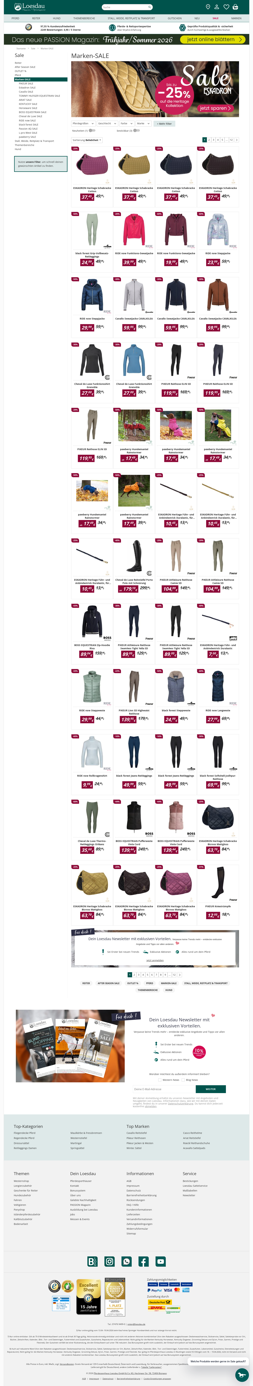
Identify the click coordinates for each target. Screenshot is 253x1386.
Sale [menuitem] (215, 18)
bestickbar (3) (125, 130)
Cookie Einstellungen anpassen (157, 1378)
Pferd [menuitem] (15, 18)
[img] (235, 8)
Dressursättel (21, 1143)
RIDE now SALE (27, 120)
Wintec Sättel (134, 1148)
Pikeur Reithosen (136, 1138)
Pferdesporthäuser (81, 1181)
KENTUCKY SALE (28, 104)
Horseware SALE (28, 108)
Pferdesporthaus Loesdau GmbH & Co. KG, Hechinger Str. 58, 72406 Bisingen (130, 1373)
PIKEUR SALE (26, 83)
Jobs (72, 1214)
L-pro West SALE (28, 132)
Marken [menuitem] (236, 18)
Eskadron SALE (27, 87)
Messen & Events (80, 1219)
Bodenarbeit (21, 1224)
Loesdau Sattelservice (195, 1185)
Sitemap (131, 1233)
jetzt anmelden (155, 960)
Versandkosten (67, 1364)
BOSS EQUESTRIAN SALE (33, 112)
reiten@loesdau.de (136, 1324)
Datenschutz (134, 1190)
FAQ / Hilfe (133, 1204)
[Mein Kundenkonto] (216, 9)
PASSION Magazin (80, 1204)
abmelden (151, 1106)
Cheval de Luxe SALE (30, 116)
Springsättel (77, 1148)
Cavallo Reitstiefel (137, 1133)
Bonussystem (77, 1190)
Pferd (18, 75)
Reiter (18, 62)
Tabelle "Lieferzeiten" (151, 1367)
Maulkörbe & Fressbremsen (86, 1133)
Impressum (133, 1185)
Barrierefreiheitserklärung (142, 1195)
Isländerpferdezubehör (27, 1214)
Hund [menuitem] (56, 18)
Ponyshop (19, 1209)
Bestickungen (190, 1181)
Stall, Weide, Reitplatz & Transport (34, 141)
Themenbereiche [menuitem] (84, 18)
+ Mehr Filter (164, 123)
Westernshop (21, 1181)
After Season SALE (25, 67)
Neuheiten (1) (80, 130)
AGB (129, 1181)
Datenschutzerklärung (180, 1103)
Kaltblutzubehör (23, 1219)
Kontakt (74, 1185)
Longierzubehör (23, 1185)
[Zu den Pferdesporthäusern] (208, 7)
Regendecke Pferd (24, 1138)
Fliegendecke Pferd (24, 1133)
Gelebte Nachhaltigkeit (83, 1200)
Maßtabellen (190, 1190)
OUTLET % (20, 71)
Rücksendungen (136, 1200)
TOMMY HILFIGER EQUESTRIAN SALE (39, 95)
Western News (171, 1079)
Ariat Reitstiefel (192, 1138)
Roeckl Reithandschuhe (196, 1143)
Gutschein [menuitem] (175, 18)
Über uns (75, 1195)
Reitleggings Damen (25, 1148)
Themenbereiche (24, 145)
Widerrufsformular (137, 1228)
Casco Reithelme (192, 1133)
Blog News (192, 1079)
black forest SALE (28, 124)
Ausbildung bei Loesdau (84, 1209)
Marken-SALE (22, 79)
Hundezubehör (22, 1195)
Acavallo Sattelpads (194, 1148)
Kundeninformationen (139, 1209)
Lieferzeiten (133, 1214)
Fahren (18, 1200)
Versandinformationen (139, 1219)
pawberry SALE (27, 136)
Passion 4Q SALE (28, 128)
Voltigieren (20, 1204)
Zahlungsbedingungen (139, 1224)
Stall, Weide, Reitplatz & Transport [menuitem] (131, 18)
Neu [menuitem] (197, 18)
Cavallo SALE (26, 91)
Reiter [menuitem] (36, 18)
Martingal (76, 1143)
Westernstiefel (79, 1138)
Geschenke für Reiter (26, 1190)
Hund (18, 149)
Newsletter (189, 1195)
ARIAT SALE (25, 99)
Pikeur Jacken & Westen (140, 1143)
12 (231, 139)
